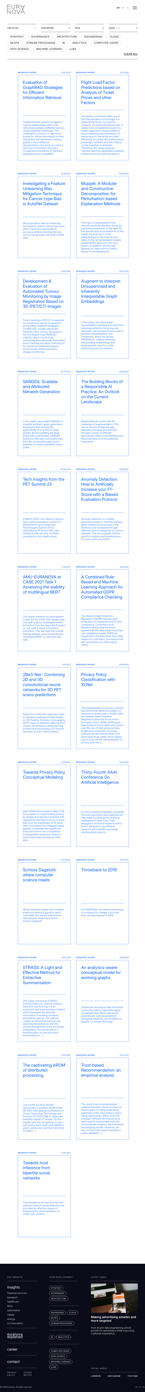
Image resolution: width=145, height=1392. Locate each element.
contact (13, 1361)
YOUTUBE (133, 1376)
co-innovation (15, 1323)
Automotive (13, 1310)
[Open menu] (135, 8)
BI (64, 43)
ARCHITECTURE (67, 36)
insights (13, 1287)
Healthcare (13, 1301)
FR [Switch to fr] (123, 8)
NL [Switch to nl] (128, 8)
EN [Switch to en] (118, 8)
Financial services (17, 1293)
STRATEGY (17, 36)
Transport (12, 1297)
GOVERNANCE (40, 36)
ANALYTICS (79, 43)
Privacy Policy (12, 1373)
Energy (11, 1318)
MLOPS (14, 43)
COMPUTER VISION (106, 43)
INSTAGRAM (114, 1376)
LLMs (53, 1367)
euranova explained (15, 1335)
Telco (10, 1305)
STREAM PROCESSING (41, 43)
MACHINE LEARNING (49, 49)
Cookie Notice (28, 1373)
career (12, 1349)
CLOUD (114, 36)
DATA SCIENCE (19, 49)
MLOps (54, 1318)
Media (10, 1314)
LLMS (72, 49)
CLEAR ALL (131, 54)
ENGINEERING (93, 36)
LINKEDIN (96, 1376)
